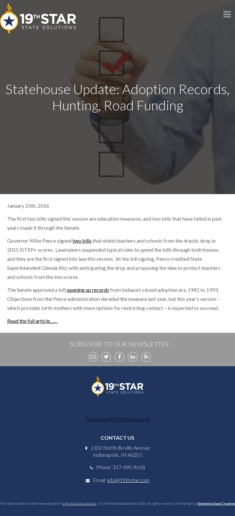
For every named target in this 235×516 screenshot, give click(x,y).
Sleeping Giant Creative (216, 503)
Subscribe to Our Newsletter (119, 344)
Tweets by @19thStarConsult (117, 419)
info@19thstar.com (128, 480)
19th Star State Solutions (79, 503)
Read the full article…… (32, 321)
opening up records (88, 290)
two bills (82, 240)
